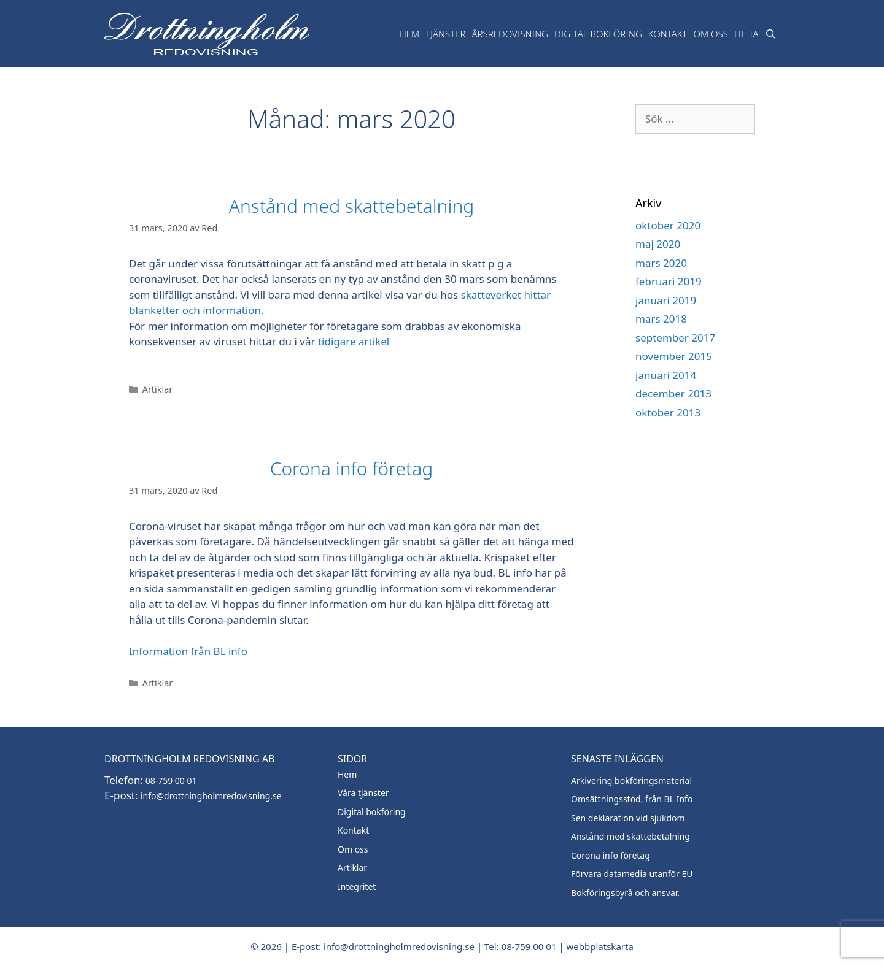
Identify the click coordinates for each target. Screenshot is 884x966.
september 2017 (675, 338)
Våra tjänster (363, 793)
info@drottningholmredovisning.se (211, 796)
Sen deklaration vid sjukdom (628, 818)
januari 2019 (665, 300)
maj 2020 (657, 244)
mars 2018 (661, 319)
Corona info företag (351, 468)
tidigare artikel (353, 341)
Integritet (357, 886)
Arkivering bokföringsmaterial (631, 780)
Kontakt (668, 34)
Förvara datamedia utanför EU (632, 874)
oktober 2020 (667, 225)
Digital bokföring (598, 34)
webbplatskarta (600, 946)
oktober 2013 (667, 412)
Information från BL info (188, 651)
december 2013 (673, 393)
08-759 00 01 (170, 780)
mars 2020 (661, 263)
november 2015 (673, 356)
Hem (409, 34)
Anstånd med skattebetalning (351, 205)
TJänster (445, 34)
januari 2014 (665, 375)
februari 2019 (668, 281)
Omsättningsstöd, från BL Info (631, 799)
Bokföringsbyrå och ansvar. (625, 893)
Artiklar (157, 389)
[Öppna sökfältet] (771, 33)
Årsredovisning (509, 34)
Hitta (746, 34)
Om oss (711, 34)
